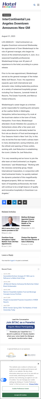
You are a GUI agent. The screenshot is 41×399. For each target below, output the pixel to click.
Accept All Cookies (20, 396)
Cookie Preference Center (20, 390)
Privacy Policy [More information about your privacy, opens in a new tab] (33, 385)
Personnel (6, 15)
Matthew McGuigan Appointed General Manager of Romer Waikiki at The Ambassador (28, 221)
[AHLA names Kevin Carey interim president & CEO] (11, 221)
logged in (13, 260)
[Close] (38, 365)
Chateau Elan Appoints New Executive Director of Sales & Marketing (30, 240)
